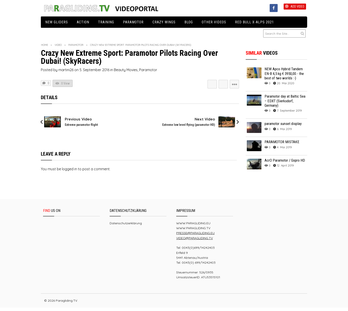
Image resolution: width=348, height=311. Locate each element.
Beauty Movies (126, 70)
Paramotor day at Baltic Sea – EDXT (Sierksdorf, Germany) (285, 101)
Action (83, 22)
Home (44, 44)
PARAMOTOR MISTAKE (282, 142)
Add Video (292, 8)
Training (106, 22)
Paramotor (133, 22)
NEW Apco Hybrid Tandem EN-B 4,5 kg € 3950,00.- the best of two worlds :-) (284, 73)
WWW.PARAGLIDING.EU (193, 226)
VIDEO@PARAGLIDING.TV (194, 241)
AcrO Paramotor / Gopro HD (285, 160)
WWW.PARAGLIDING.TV (193, 231)
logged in (69, 172)
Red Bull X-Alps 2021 (254, 22)
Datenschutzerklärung (126, 226)
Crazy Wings (164, 22)
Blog (188, 22)
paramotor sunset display (283, 123)
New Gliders (56, 22)
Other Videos (214, 22)
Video (58, 44)
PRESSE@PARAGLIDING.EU (195, 236)
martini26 (65, 70)
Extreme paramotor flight (82, 128)
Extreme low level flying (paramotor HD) (187, 128)
